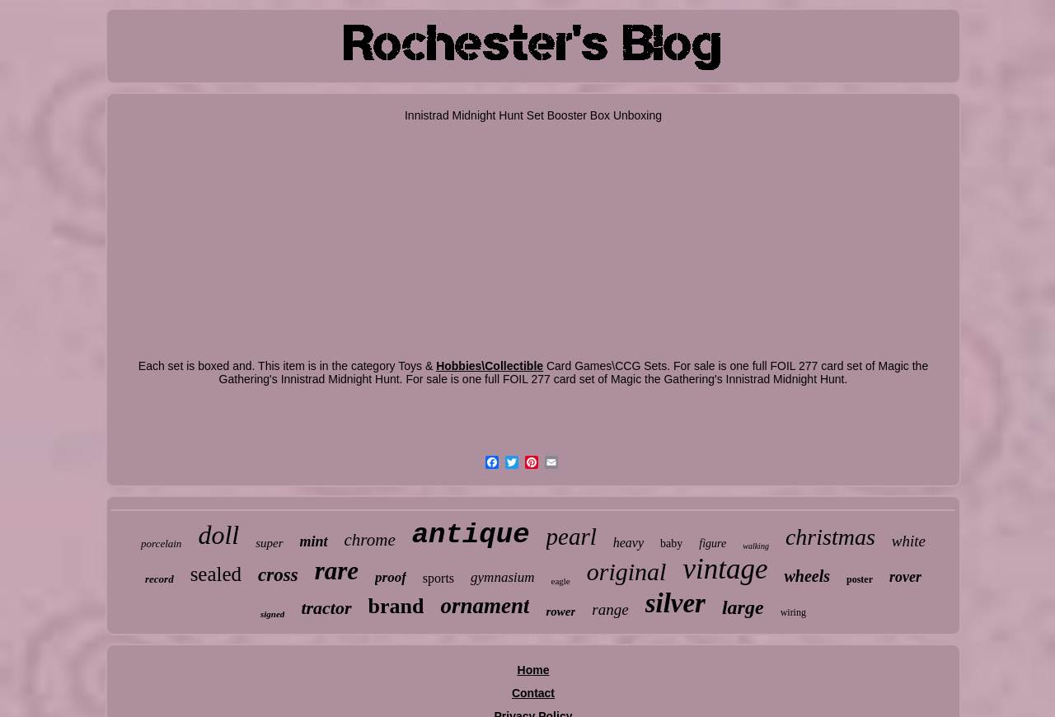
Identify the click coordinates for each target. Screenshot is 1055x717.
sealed (215, 574)
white (909, 541)
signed (272, 614)
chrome (370, 540)
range (610, 609)
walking (756, 546)
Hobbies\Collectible (489, 366)
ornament (484, 605)
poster (859, 579)
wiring (793, 612)
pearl (571, 536)
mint (314, 541)
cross (278, 575)
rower (560, 611)
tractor (326, 608)
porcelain (161, 543)
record (159, 579)
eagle (560, 581)
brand (396, 606)
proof (390, 577)
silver (675, 603)
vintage (724, 569)
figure (712, 543)
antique (471, 535)
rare (337, 570)
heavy (628, 543)
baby (671, 543)
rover (905, 577)
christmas (830, 537)
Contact (533, 693)
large (743, 607)
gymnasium (502, 577)
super (269, 543)
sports (438, 578)
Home (534, 670)
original (627, 571)
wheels (807, 576)
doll (218, 535)
